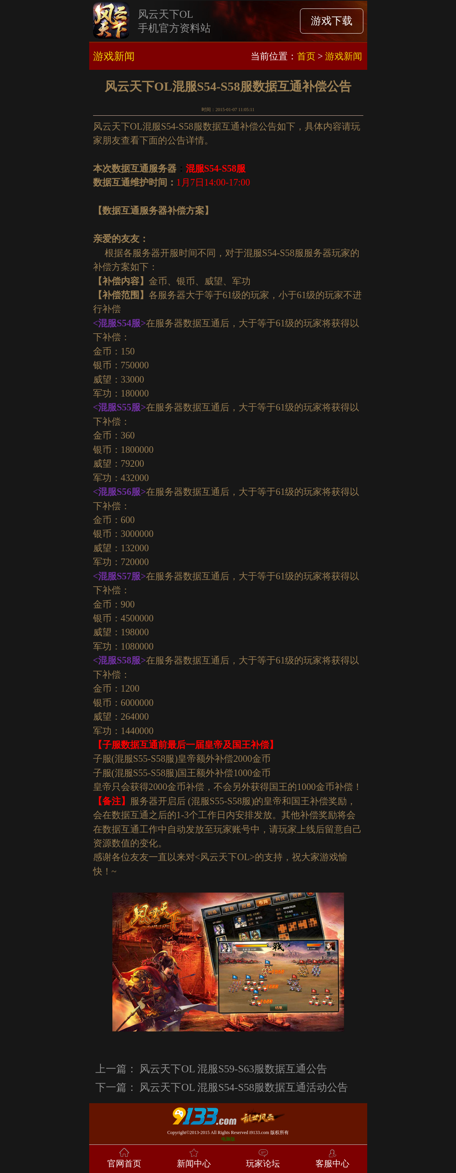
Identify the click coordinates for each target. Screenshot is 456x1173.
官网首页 (124, 1157)
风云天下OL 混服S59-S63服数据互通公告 (233, 1069)
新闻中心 (194, 1157)
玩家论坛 (263, 1157)
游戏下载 (332, 21)
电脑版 (228, 1139)
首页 (306, 56)
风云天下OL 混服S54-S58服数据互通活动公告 (243, 1087)
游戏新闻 (343, 56)
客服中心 (332, 1157)
